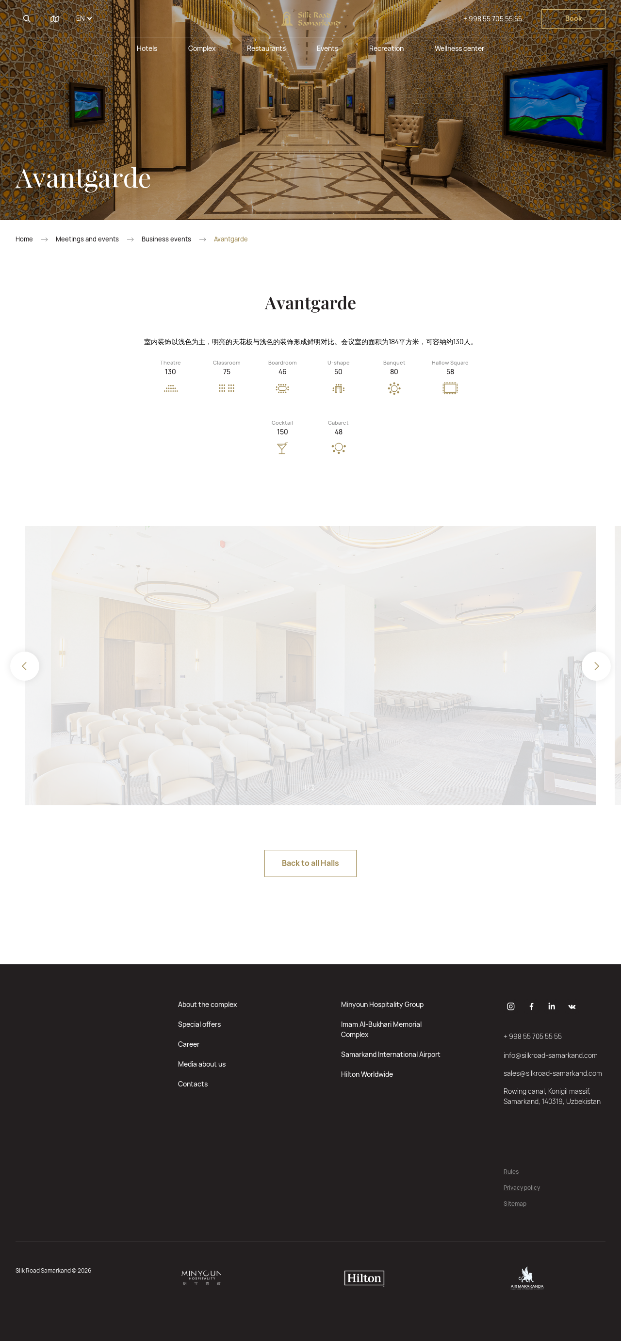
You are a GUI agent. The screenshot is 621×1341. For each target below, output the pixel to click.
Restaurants (266, 48)
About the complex (207, 1004)
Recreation (386, 48)
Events (327, 48)
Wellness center (459, 48)
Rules (511, 1172)
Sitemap (515, 1204)
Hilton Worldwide (367, 1074)
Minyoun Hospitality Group (382, 1004)
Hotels (147, 48)
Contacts (193, 1083)
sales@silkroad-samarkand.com (553, 1073)
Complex (202, 48)
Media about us (202, 1064)
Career (188, 1044)
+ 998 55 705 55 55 (492, 18)
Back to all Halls (310, 863)
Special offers (199, 1024)
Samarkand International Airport (391, 1054)
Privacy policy (522, 1188)
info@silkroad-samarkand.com (551, 1055)
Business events (166, 239)
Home (24, 239)
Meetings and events (87, 239)
